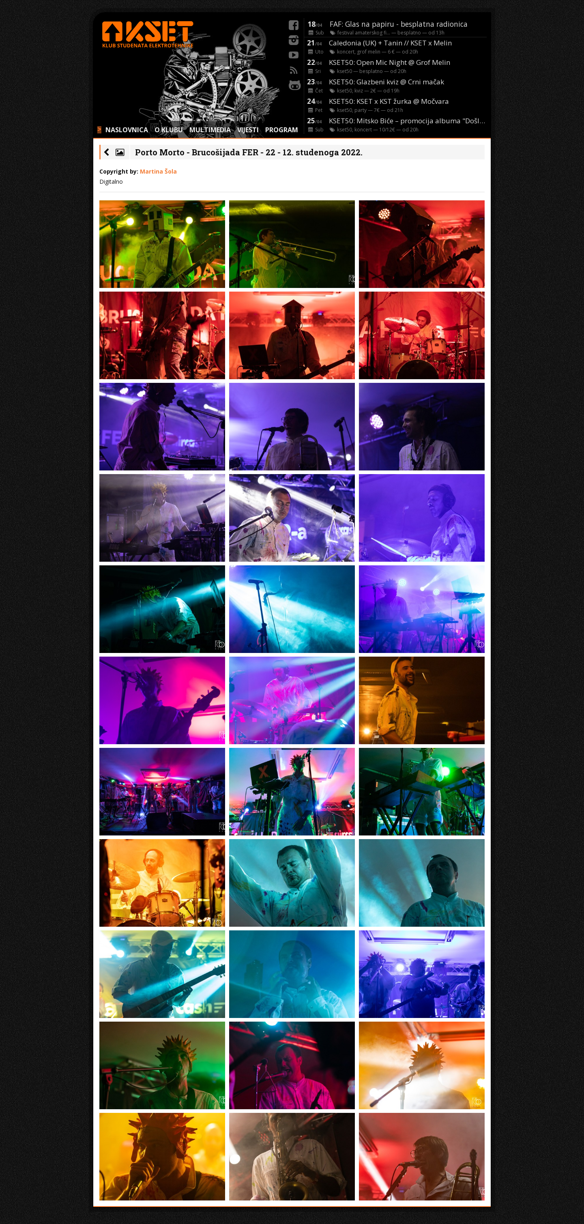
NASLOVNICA (126, 129)
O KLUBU (169, 129)
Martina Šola (158, 171)
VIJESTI (248, 129)
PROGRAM (281, 129)
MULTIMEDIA (210, 129)
